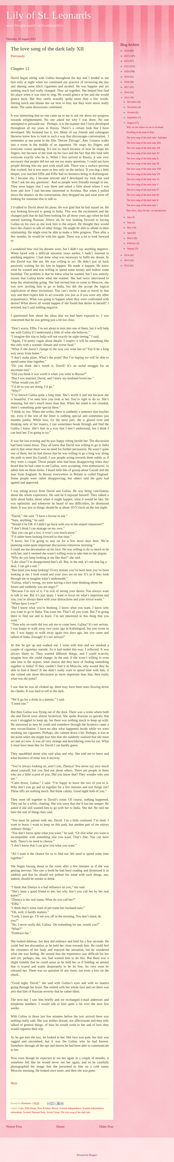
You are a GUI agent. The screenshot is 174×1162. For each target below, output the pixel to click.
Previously (18, 56)
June (129, 222)
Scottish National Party (34, 1112)
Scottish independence (70, 1108)
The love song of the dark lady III (142, 195)
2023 (127, 56)
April (130, 233)
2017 (127, 87)
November (132, 107)
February (131, 243)
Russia (55, 1108)
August (131, 123)
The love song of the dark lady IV (142, 190)
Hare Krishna (43, 1108)
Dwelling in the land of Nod (140, 132)
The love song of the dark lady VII (143, 174)
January (131, 248)
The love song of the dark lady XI (142, 153)
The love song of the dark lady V (142, 184)
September (132, 117)
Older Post (106, 1126)
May (129, 227)
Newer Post (14, 1126)
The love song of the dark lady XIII (143, 143)
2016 (127, 92)
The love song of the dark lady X (142, 158)
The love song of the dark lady (75, 1112)
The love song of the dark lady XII (143, 148)
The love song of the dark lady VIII (143, 169)
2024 (127, 50)
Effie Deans (30, 1108)
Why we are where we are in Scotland (144, 127)
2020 (127, 71)
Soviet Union (53, 1112)
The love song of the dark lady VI (142, 179)
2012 (127, 265)
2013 (127, 260)
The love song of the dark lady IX (142, 163)
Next (14, 1083)
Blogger (93, 1155)
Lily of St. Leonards (48, 15)
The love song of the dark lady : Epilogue (146, 137)
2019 (127, 76)
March (130, 238)
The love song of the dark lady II (142, 200)
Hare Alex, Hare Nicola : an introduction (146, 210)
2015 (127, 97)
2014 (127, 255)
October (131, 112)
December (132, 102)
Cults (21, 1108)
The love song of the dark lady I (141, 205)
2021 (127, 66)
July (129, 217)
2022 (127, 61)
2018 (127, 82)
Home (60, 1126)
